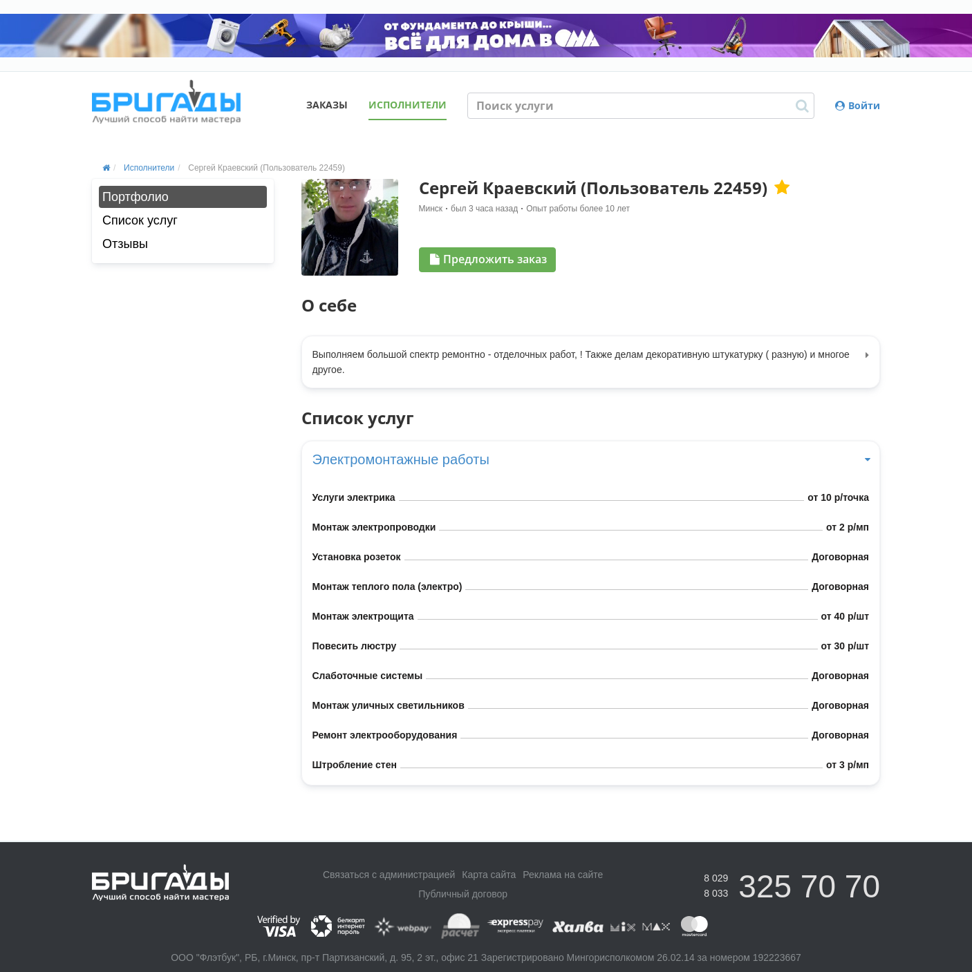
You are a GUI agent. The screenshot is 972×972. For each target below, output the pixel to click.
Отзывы (125, 244)
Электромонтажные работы (591, 459)
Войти (857, 105)
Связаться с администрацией (389, 874)
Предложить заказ (488, 259)
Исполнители (407, 104)
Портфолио (135, 197)
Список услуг (140, 220)
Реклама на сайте (563, 874)
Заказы (327, 104)
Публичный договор (462, 893)
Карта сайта (489, 874)
